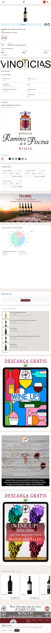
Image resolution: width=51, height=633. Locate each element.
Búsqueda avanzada (25, 300)
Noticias (28, 620)
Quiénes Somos (40, 620)
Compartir (22, 24)
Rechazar (4, 630)
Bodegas (33, 620)
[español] (44, 2)
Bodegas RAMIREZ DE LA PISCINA (9, 32)
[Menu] (3, 2)
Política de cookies (38, 627)
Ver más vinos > (19, 571)
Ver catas (4, 55)
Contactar (47, 620)
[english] (47, 2)
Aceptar (17, 630)
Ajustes (10, 630)
